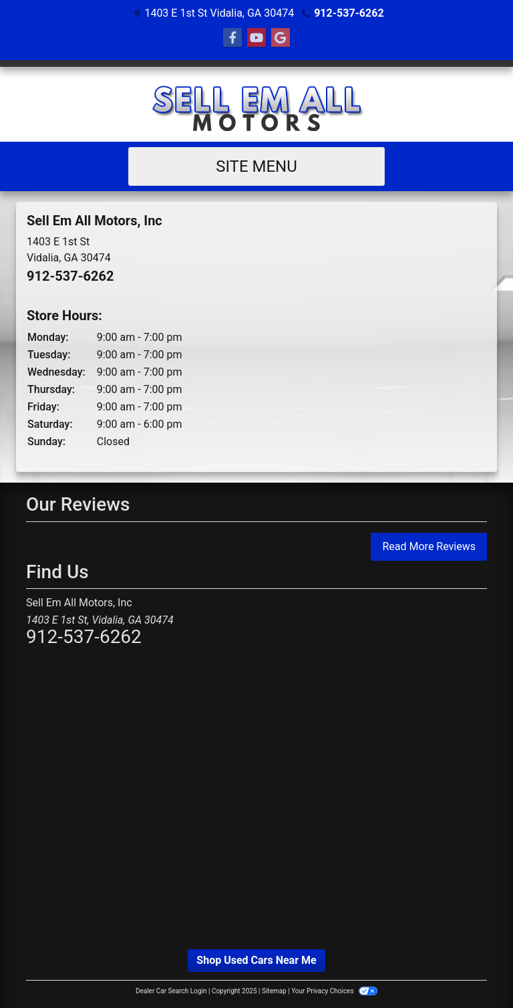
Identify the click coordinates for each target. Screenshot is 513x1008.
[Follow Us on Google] (280, 38)
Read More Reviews (429, 546)
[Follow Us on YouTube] (256, 38)
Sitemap (274, 991)
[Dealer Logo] (256, 104)
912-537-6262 (348, 13)
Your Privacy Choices (334, 991)
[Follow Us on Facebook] (232, 38)
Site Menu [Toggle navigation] (256, 166)
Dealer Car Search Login (171, 991)
